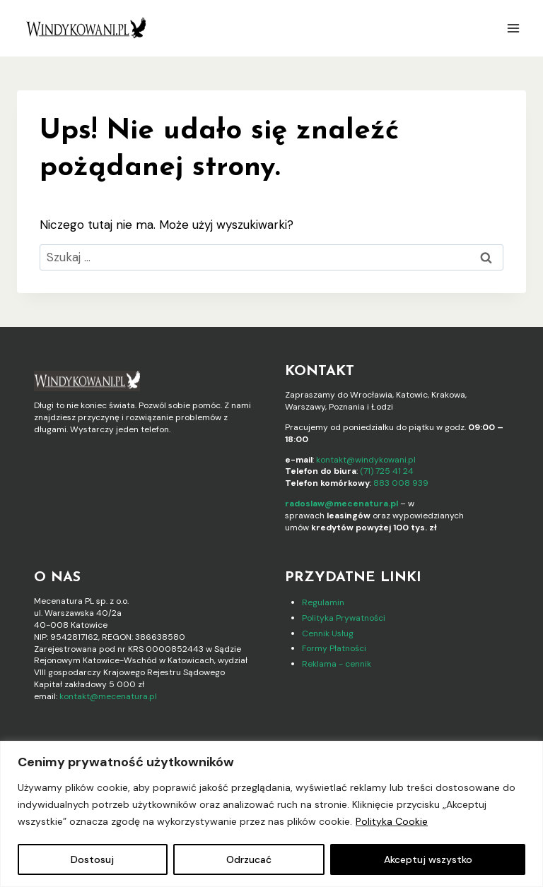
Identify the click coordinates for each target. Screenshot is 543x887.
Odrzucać (249, 859)
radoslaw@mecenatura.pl (341, 503)
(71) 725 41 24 (387, 471)
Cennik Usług (328, 633)
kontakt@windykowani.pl (366, 459)
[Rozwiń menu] (513, 28)
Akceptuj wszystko (428, 859)
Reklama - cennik (336, 663)
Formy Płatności (334, 648)
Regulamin (323, 602)
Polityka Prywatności (343, 618)
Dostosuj (92, 859)
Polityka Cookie (392, 821)
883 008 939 (400, 483)
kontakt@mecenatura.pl (108, 696)
